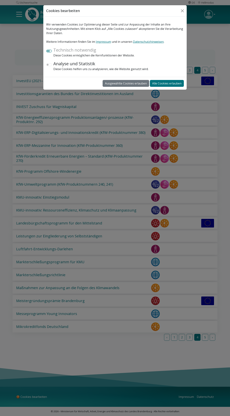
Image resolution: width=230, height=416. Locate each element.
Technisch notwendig (74, 50)
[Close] (182, 11)
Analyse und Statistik (74, 63)
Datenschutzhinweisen (148, 42)
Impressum (103, 42)
